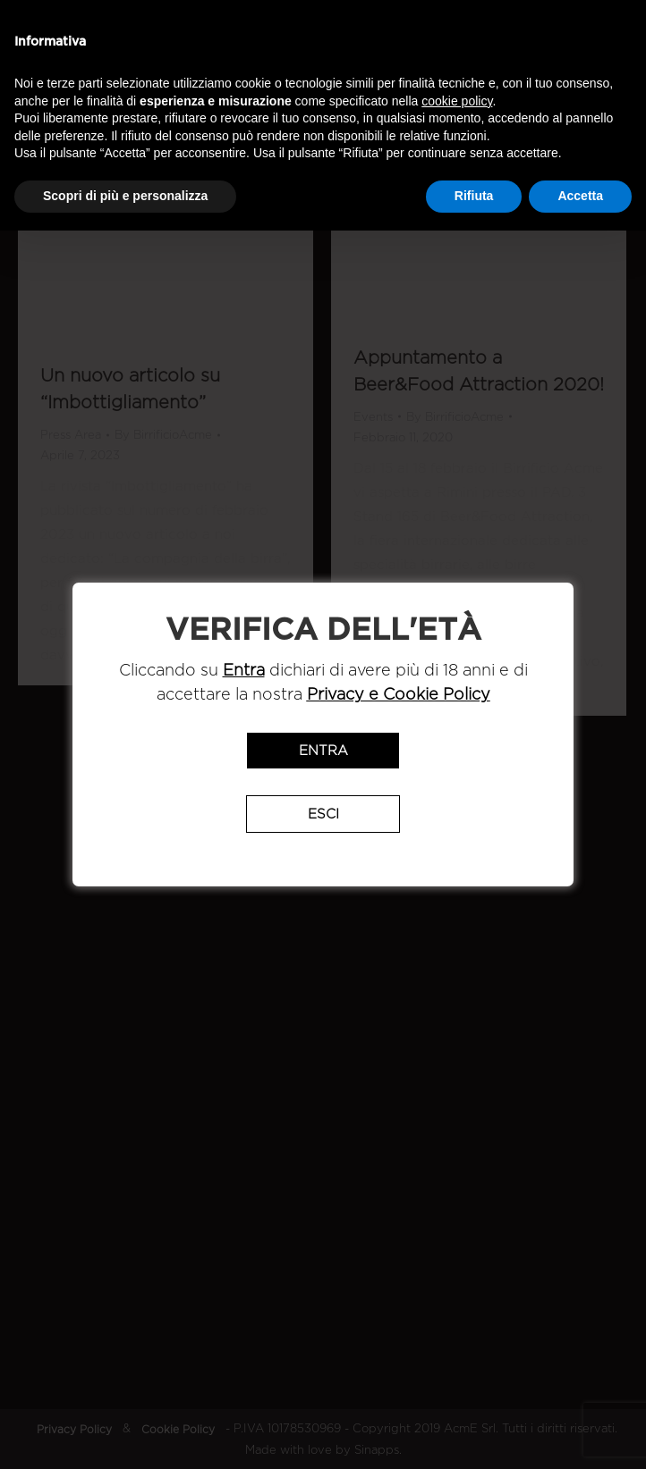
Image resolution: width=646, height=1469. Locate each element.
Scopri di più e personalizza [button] (125, 196)
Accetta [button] (580, 196)
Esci (323, 814)
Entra (323, 750)
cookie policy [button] (456, 101)
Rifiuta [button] (474, 196)
